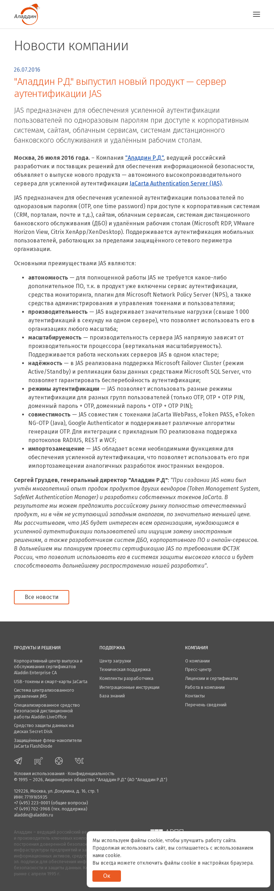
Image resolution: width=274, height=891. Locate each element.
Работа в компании (205, 687)
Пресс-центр (198, 669)
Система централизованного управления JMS (44, 693)
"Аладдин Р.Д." (144, 157)
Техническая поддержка (125, 669)
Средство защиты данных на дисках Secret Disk (44, 728)
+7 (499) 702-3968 (32, 808)
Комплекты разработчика (126, 678)
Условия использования (39, 773)
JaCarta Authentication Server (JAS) (176, 183)
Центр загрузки (115, 661)
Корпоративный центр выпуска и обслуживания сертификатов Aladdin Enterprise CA (48, 666)
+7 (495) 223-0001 (32, 802)
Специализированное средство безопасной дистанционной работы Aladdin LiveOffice (47, 711)
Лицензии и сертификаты (211, 678)
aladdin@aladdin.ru (33, 815)
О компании (197, 661)
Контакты (195, 695)
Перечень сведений (206, 704)
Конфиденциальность (91, 773)
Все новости (42, 597)
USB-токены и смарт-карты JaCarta (50, 681)
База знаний (112, 695)
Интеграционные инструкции (129, 687)
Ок (106, 875)
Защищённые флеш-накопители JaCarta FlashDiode (48, 743)
